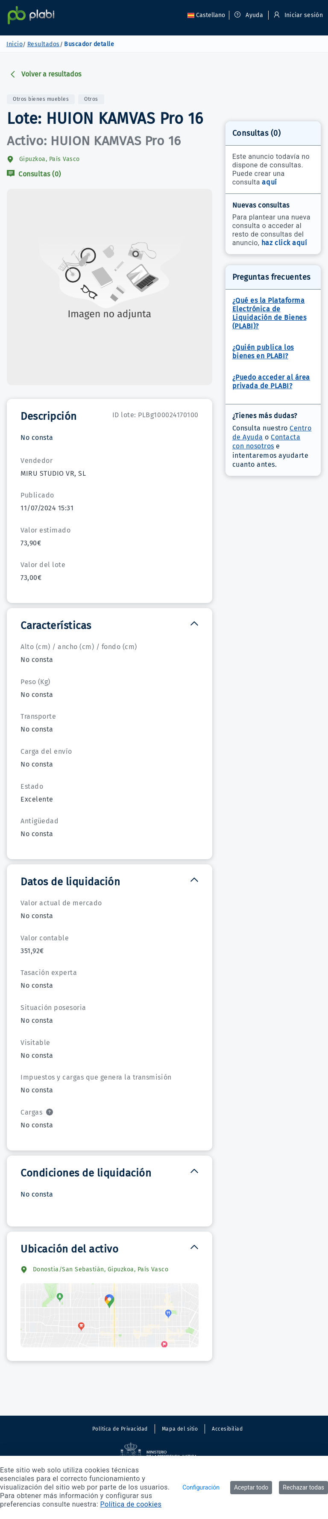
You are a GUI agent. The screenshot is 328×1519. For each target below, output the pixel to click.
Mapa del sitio (180, 1429)
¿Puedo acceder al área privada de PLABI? (271, 381)
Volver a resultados (45, 74)
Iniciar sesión (297, 15)
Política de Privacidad (120, 1429)
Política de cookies (131, 1504)
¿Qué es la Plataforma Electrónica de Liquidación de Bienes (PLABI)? (269, 313)
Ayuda (248, 15)
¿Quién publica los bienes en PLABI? (263, 351)
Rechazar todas (303, 1487)
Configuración (201, 1487)
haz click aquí (284, 243)
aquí (269, 182)
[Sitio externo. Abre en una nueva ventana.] (164, 1453)
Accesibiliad (227, 1429)
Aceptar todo (251, 1487)
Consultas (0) (34, 174)
